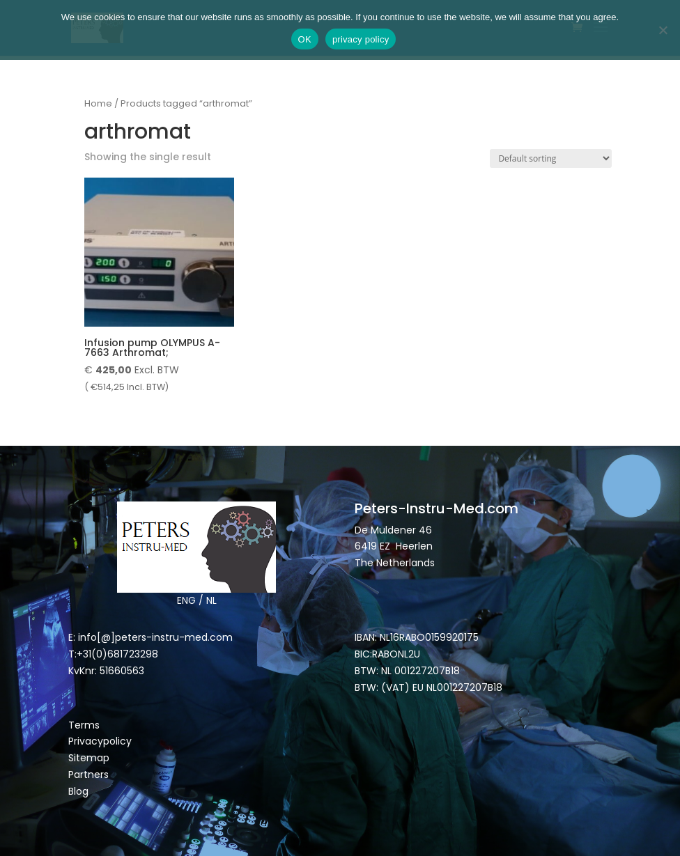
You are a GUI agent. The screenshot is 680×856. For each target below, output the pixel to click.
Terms (84, 725)
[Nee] (663, 30)
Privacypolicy (100, 741)
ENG (186, 600)
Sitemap (90, 758)
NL (211, 600)
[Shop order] (551, 158)
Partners (88, 774)
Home (98, 103)
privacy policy (360, 39)
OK (304, 39)
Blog (78, 791)
